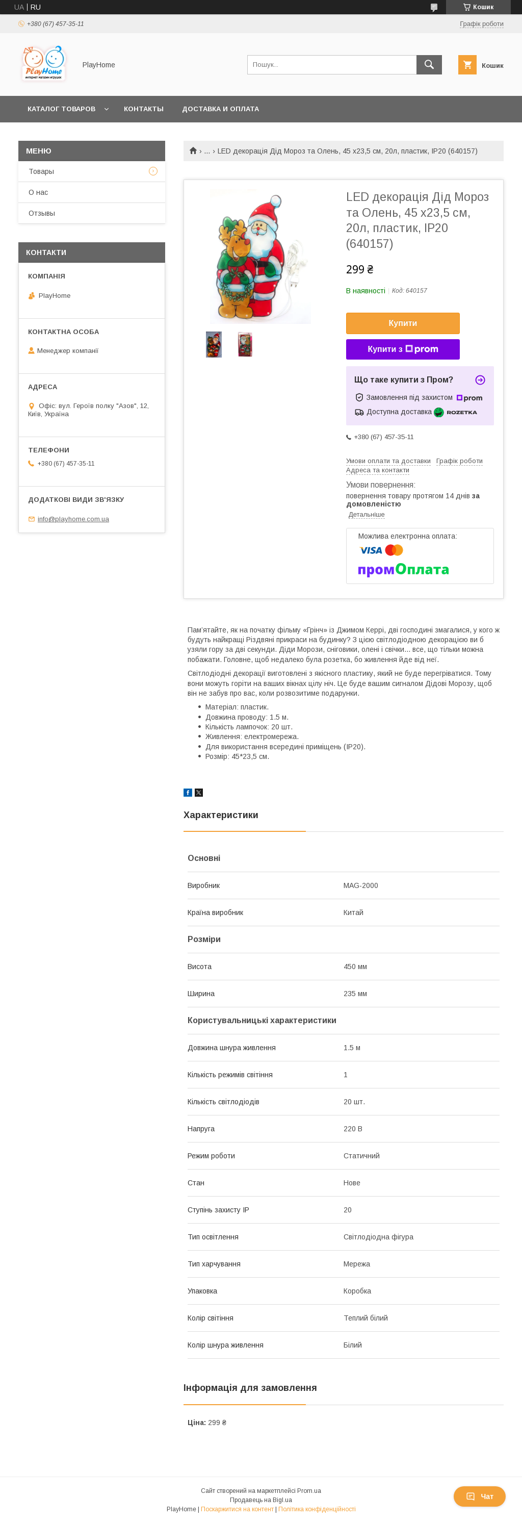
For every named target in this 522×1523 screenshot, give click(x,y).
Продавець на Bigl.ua (261, 1500)
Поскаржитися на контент (237, 1509)
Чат (479, 1496)
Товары (41, 171)
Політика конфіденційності (317, 1509)
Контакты (144, 109)
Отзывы (42, 213)
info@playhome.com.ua (73, 519)
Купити (403, 323)
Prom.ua (309, 1490)
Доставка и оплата (220, 109)
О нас (38, 192)
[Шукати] (429, 64)
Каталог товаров (61, 109)
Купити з (403, 349)
